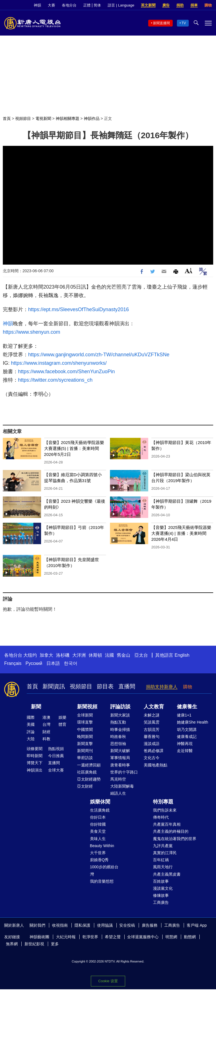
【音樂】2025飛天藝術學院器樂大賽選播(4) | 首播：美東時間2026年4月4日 (181, 533)
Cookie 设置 (108, 981)
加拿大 (46, 655)
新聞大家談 (120, 715)
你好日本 (98, 817)
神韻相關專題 (67, 118)
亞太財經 (85, 786)
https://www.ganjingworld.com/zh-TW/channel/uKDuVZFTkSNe (98, 354)
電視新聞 (43, 118)
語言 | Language (121, 5)
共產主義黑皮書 (167, 874)
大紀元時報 (66, 937)
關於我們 (37, 925)
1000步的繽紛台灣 (104, 870)
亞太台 (141, 655)
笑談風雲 (151, 722)
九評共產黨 (163, 845)
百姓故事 (161, 881)
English (182, 655)
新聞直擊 (85, 743)
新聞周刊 (85, 750)
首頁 (7, 118)
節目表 (105, 686)
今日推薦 (56, 755)
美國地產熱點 (155, 765)
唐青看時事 (120, 765)
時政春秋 (118, 736)
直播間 (126, 686)
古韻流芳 (151, 729)
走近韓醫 (185, 750)
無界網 (12, 944)
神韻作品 (92, 118)
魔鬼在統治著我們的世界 (174, 838)
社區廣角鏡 (87, 772)
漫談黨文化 (163, 888)
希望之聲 (113, 937)
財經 (46, 731)
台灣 (46, 724)
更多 (55, 944)
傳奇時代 (161, 817)
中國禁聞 (85, 729)
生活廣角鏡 (100, 810)
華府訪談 (85, 757)
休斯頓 (95, 655)
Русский (34, 663)
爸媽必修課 (153, 750)
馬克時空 (118, 779)
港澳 (46, 717)
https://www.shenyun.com (31, 332)
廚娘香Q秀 (99, 860)
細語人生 (118, 793)
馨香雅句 (151, 736)
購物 (208, 5)
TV (184, 23)
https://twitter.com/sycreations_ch (55, 380)
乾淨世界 (90, 937)
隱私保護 (82, 925)
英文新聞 (148, 5)
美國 (31, 724)
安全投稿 (127, 925)
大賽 (51, 5)
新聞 (36, 706)
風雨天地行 (163, 867)
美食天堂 (98, 831)
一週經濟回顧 (89, 765)
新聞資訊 (53, 686)
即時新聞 (34, 755)
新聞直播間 (161, 23)
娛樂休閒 (100, 802)
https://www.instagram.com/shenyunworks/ (58, 363)
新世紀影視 (34, 944)
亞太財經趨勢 (89, 779)
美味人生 (98, 838)
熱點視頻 (56, 748)
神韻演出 (34, 770)
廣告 (166, 5)
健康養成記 (187, 736)
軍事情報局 (120, 757)
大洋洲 (79, 655)
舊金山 (123, 655)
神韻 (37, 5)
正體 (87, 5)
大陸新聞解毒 (122, 786)
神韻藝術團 (39, 937)
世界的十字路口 (124, 772)
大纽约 (30, 655)
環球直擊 (85, 722)
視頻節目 (23, 118)
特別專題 (163, 802)
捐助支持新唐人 (161, 686)
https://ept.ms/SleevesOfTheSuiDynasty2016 (78, 309)
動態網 (190, 937)
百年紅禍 (161, 860)
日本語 (53, 663)
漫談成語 (151, 743)
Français (12, 663)
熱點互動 (118, 722)
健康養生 (187, 706)
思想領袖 (118, 743)
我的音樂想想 (102, 881)
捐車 (194, 5)
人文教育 (154, 706)
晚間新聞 (85, 736)
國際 (31, 717)
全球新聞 (85, 715)
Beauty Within (102, 845)
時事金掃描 (120, 729)
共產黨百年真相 (167, 824)
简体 (97, 5)
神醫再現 (185, 743)
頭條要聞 (34, 748)
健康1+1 (184, 715)
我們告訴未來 (165, 810)
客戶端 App (197, 925)
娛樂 (62, 717)
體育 (62, 724)
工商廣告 (161, 902)
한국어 (70, 663)
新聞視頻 (87, 706)
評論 (31, 731)
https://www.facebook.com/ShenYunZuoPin (66, 371)
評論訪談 (120, 706)
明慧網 (171, 937)
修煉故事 (161, 895)
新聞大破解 (120, 750)
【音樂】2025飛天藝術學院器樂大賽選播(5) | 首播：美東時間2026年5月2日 (74, 448)
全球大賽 (56, 770)
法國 (109, 655)
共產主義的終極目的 (170, 831)
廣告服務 (150, 925)
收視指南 (60, 925)
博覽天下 (34, 763)
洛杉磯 (62, 655)
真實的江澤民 (165, 853)
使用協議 (105, 925)
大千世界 (98, 853)
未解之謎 (151, 715)
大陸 (31, 739)
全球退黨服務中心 (143, 937)
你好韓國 (98, 824)
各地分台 (69, 5)
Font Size (188, 270)
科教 (46, 739)
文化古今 (151, 757)
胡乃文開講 (187, 729)
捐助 (180, 5)
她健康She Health (192, 722)
